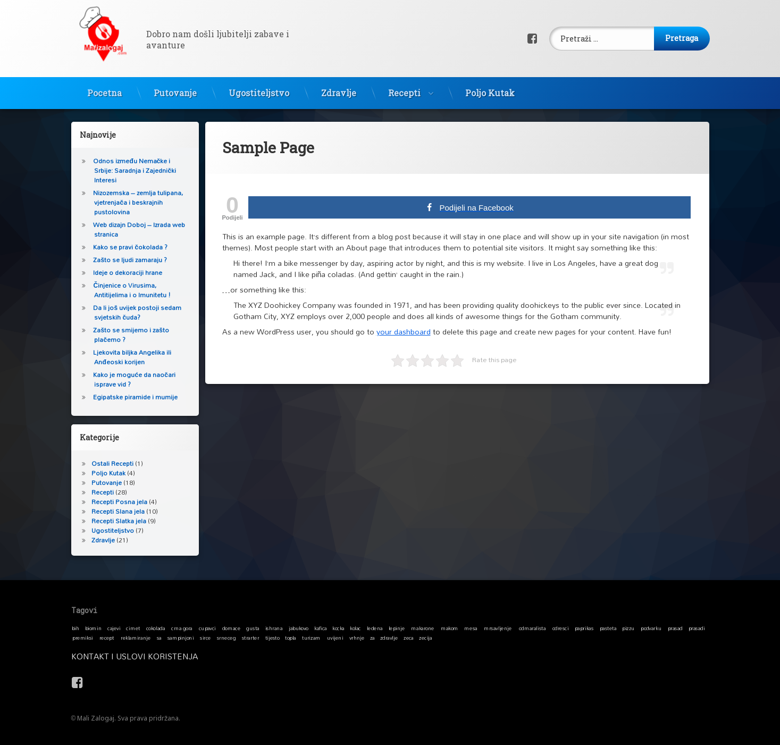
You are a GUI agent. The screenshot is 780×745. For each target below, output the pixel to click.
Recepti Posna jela (115, 502)
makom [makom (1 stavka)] (449, 628)
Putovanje (175, 89)
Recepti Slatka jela (114, 521)
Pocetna (104, 89)
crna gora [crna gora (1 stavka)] (181, 628)
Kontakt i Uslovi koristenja (247, 656)
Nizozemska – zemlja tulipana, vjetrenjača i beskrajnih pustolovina (134, 202)
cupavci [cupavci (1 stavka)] (206, 628)
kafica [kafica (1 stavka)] (320, 628)
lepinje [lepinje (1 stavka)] (396, 628)
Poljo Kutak (490, 89)
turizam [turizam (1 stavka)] (310, 637)
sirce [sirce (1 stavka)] (205, 637)
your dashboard (403, 322)
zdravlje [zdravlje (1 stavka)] (388, 637)
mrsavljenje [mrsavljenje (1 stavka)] (497, 628)
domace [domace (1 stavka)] (231, 628)
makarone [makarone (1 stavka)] (422, 628)
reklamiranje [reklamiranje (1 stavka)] (135, 637)
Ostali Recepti (108, 463)
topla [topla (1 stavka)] (290, 637)
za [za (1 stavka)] (372, 637)
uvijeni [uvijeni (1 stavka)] (334, 637)
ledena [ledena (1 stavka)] (374, 628)
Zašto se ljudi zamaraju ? (126, 260)
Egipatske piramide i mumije (131, 397)
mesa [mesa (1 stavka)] (470, 628)
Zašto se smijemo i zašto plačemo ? (126, 335)
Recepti (404, 89)
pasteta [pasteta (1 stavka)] (607, 628)
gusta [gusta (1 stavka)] (252, 628)
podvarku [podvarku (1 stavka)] (651, 628)
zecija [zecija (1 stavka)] (425, 637)
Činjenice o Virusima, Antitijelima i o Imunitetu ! (127, 290)
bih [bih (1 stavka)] (75, 628)
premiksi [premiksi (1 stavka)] (82, 637)
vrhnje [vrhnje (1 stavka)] (356, 637)
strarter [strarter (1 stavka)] (249, 637)
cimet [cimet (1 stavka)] (133, 628)
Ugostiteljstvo (259, 89)
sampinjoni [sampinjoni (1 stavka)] (180, 637)
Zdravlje (338, 89)
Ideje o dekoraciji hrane (123, 272)
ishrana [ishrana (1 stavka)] (273, 628)
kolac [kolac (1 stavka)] (355, 628)
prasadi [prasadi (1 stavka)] (696, 628)
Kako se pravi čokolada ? (126, 247)
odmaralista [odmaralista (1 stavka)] (531, 628)
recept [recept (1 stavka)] (106, 637)
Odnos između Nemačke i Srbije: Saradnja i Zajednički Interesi (130, 170)
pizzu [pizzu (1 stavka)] (628, 628)
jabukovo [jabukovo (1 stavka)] (298, 628)
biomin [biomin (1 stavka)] (93, 628)
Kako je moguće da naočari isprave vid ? (130, 379)
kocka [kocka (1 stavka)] (338, 628)
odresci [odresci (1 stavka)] (560, 628)
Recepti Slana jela (113, 511)
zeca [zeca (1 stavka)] (409, 637)
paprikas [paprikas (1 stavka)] (583, 628)
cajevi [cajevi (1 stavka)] (113, 628)
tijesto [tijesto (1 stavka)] (272, 637)
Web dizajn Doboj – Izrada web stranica (135, 229)
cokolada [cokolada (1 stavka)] (155, 628)
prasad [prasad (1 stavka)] (674, 628)
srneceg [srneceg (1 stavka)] (225, 637)
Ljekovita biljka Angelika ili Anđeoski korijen (128, 357)
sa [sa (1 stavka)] (158, 637)
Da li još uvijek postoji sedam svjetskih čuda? (133, 312)
